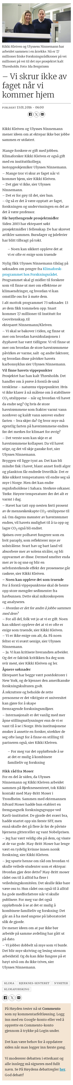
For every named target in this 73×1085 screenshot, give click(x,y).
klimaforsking (16, 989)
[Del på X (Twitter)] (36, 114)
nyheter (61, 983)
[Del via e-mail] (42, 114)
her (62, 1069)
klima (9, 983)
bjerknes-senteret (34, 983)
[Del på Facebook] (30, 114)
